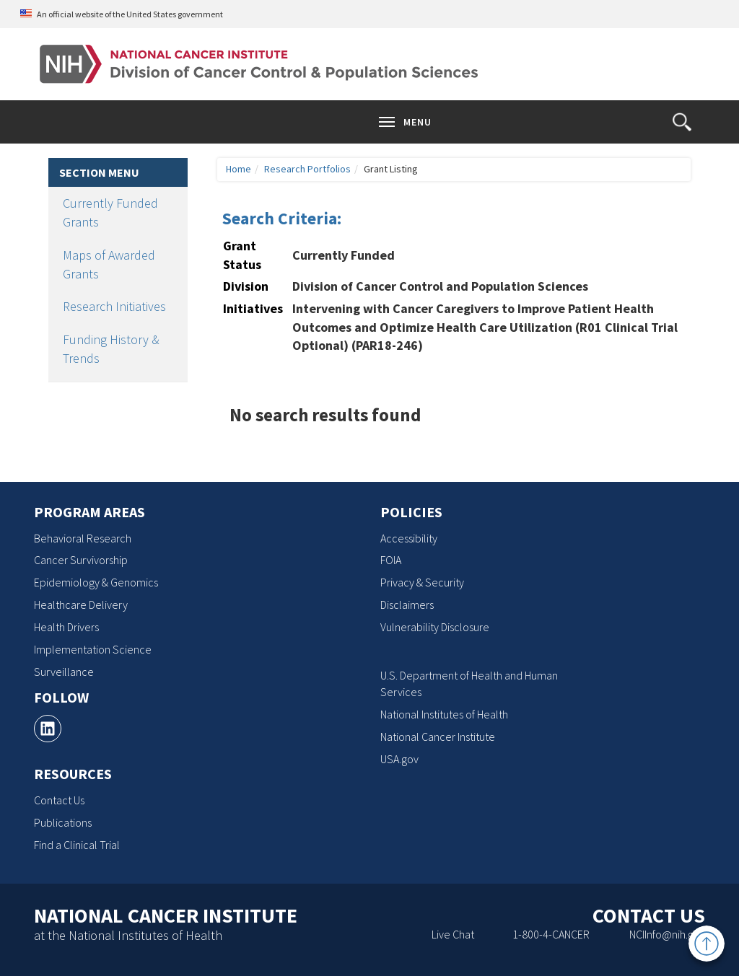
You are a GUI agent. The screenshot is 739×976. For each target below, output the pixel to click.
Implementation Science (93, 649)
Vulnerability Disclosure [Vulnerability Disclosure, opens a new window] (434, 627)
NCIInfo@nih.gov (667, 934)
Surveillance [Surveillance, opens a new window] (64, 671)
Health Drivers (66, 627)
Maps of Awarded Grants (109, 264)
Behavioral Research (82, 538)
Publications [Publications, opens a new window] (63, 822)
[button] (682, 122)
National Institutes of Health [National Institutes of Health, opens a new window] (444, 714)
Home (238, 168)
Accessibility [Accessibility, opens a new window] (408, 538)
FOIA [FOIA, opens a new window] (390, 560)
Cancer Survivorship (81, 560)
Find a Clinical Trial (77, 844)
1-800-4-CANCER (551, 934)
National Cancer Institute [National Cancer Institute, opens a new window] (437, 736)
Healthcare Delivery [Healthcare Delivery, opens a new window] (81, 604)
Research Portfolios (307, 168)
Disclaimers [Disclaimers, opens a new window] (407, 604)
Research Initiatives (114, 306)
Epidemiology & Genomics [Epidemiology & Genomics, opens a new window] (96, 582)
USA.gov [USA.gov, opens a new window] (399, 759)
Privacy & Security (422, 582)
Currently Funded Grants (110, 212)
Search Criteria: (281, 218)
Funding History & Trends (111, 348)
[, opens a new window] (47, 728)
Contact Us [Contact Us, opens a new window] (59, 800)
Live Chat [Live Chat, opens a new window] (453, 934)
